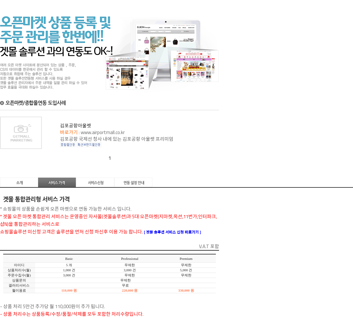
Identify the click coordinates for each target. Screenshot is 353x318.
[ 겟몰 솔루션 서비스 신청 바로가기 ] (172, 232)
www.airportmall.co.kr (103, 132)
